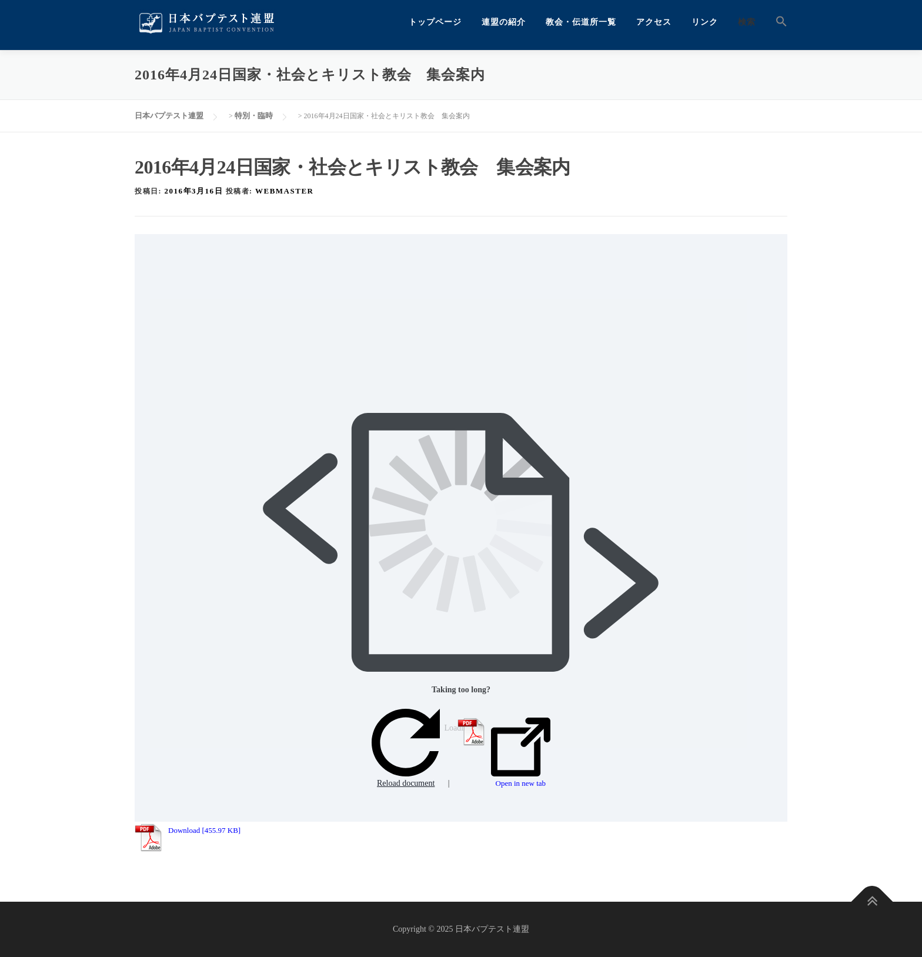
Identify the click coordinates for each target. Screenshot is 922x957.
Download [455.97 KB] (204, 830)
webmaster (284, 190)
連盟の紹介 (504, 22)
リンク (705, 22)
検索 (747, 22)
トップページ (435, 22)
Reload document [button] (406, 748)
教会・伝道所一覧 (581, 22)
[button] (776, 22)
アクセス (654, 22)
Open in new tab (520, 753)
